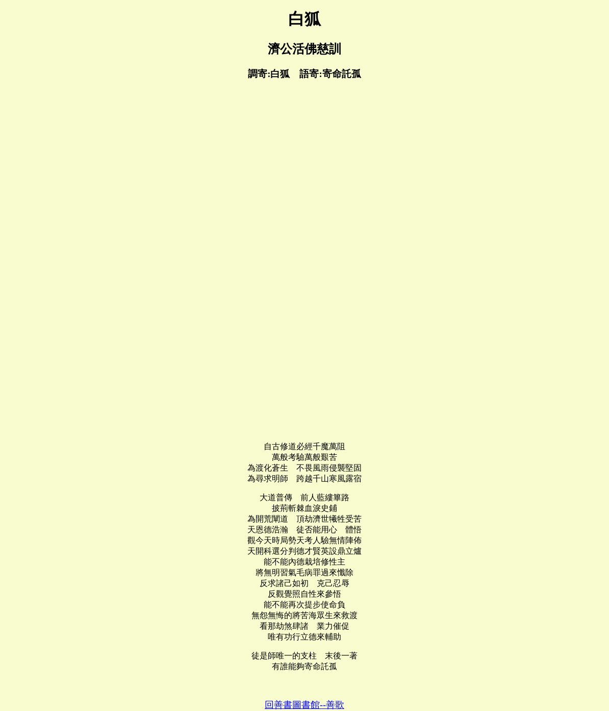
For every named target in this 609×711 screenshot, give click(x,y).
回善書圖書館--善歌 (304, 705)
